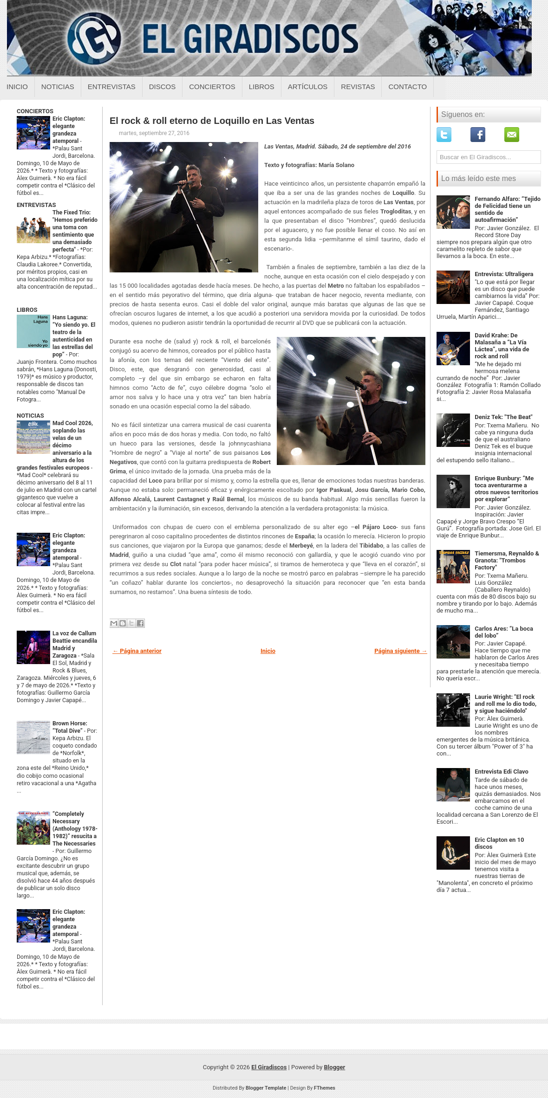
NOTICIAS (30, 415)
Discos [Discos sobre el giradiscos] (162, 86)
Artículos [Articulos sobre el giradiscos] (308, 86)
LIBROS (27, 309)
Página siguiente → (400, 650)
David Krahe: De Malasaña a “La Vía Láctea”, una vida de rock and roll (502, 346)
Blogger (335, 1067)
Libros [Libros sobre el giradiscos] (261, 86)
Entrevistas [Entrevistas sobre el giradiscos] (112, 86)
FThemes (324, 1088)
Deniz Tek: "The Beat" (504, 416)
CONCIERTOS (35, 111)
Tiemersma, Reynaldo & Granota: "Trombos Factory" (507, 560)
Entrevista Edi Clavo (501, 771)
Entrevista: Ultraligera (504, 274)
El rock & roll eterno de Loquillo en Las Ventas (212, 120)
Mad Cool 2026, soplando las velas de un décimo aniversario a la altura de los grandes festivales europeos (55, 445)
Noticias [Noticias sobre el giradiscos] (57, 86)
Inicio (17, 86)
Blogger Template (266, 1088)
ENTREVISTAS (36, 204)
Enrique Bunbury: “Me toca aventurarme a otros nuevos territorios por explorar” (506, 489)
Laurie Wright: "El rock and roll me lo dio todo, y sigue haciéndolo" (505, 703)
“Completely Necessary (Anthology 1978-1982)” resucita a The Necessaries (75, 829)
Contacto (407, 86)
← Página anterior (137, 650)
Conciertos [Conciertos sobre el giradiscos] (212, 86)
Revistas (358, 86)
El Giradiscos (269, 1067)
